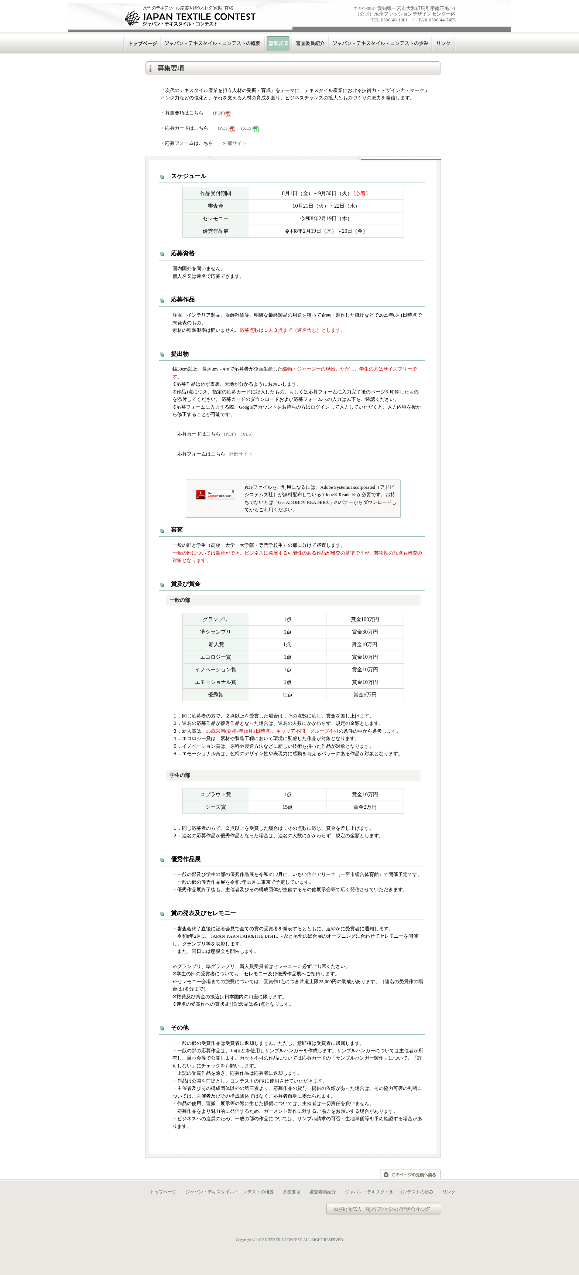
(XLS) (250, 128)
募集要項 (292, 1192)
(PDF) (221, 113)
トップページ (142, 43)
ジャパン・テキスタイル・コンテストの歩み (389, 1192)
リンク (444, 43)
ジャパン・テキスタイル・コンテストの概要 (229, 1192)
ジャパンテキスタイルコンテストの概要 (213, 43)
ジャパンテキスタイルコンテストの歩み (381, 43)
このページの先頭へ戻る (410, 1174)
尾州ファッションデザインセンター (391, 1209)
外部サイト (235, 143)
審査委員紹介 (310, 43)
